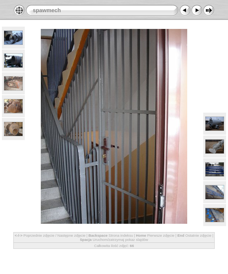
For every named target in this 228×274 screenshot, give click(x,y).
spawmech (47, 10)
